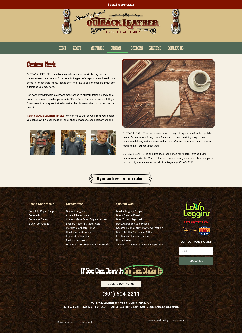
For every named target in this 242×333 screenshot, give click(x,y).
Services (97, 48)
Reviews (155, 48)
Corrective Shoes (38, 219)
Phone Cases (123, 240)
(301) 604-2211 (72, 306)
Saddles (136, 48)
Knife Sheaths (124, 232)
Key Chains (122, 227)
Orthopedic (35, 215)
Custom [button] (117, 48)
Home (62, 48)
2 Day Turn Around (39, 223)
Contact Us (175, 48)
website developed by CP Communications (168, 320)
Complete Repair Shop (41, 211)
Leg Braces (122, 236)
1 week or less (124, 244)
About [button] (79, 48)
